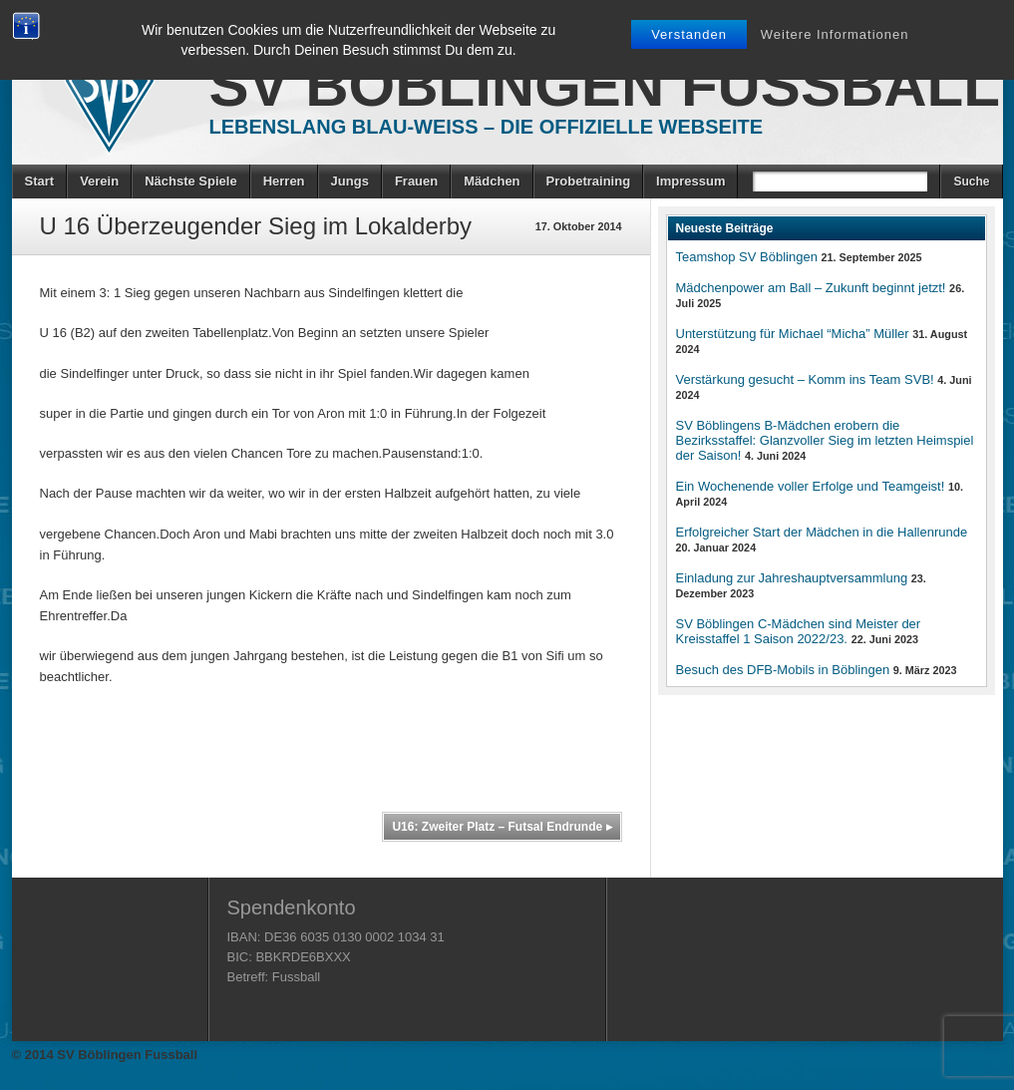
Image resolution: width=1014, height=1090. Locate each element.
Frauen (416, 181)
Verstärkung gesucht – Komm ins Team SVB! (805, 379)
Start (40, 181)
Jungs (350, 181)
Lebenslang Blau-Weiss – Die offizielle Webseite (486, 127)
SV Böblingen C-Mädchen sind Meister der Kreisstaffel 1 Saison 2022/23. (798, 631)
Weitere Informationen (835, 34)
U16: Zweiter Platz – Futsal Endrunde (501, 827)
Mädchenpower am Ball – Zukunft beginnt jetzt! (811, 287)
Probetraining (588, 181)
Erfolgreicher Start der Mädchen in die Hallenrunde (822, 532)
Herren (284, 181)
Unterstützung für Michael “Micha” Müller (792, 333)
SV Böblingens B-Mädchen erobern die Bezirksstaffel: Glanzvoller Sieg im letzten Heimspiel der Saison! (825, 440)
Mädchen (491, 181)
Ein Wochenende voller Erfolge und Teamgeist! (810, 486)
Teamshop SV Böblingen (747, 256)
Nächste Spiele (191, 181)
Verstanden (689, 34)
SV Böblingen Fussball (604, 85)
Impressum (690, 181)
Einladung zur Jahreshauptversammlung (792, 577)
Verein (99, 181)
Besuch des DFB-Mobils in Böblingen (783, 669)
